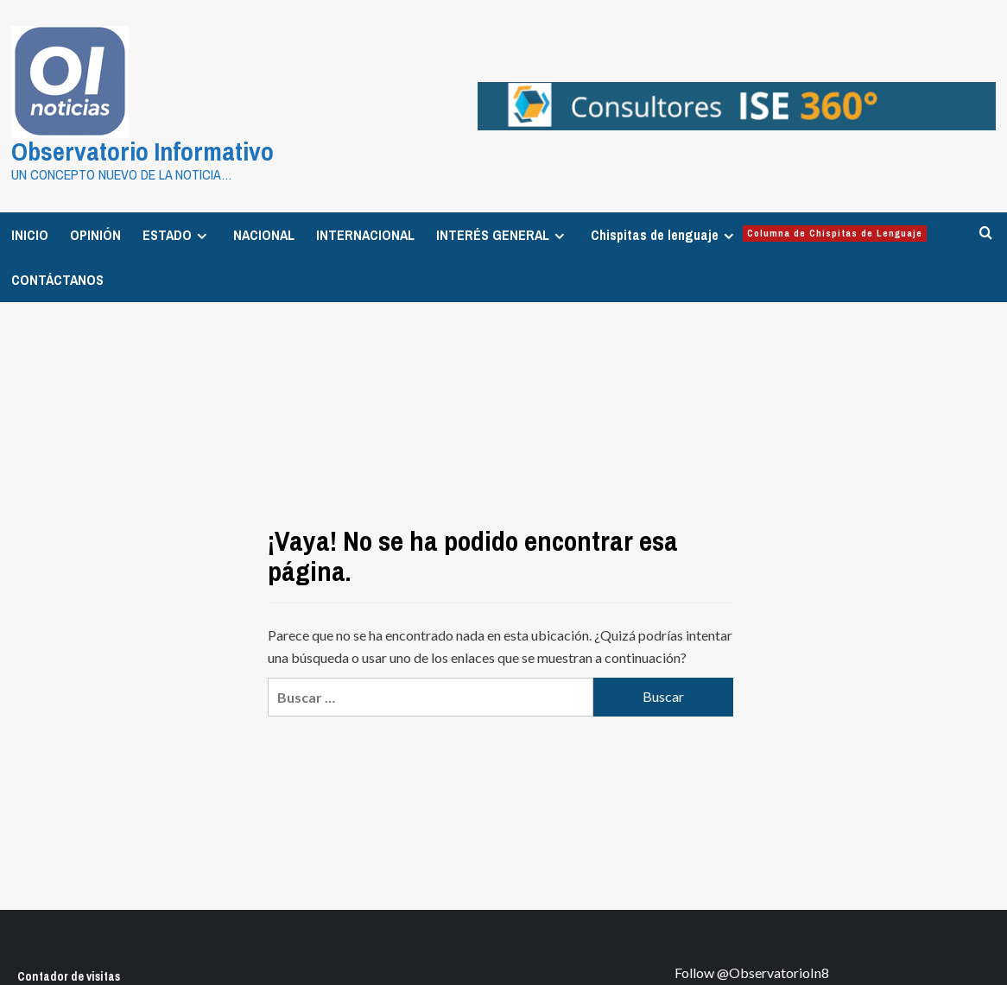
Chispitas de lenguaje (759, 234)
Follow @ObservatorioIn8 (751, 972)
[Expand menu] (202, 236)
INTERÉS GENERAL (502, 234)
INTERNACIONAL (365, 234)
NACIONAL (263, 234)
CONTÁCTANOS (57, 279)
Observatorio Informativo (142, 151)
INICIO (29, 234)
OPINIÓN (95, 234)
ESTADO (177, 234)
